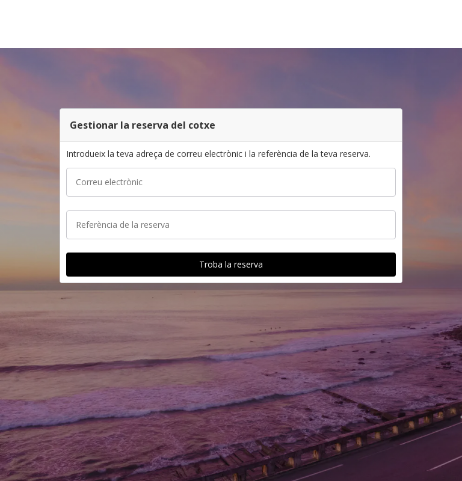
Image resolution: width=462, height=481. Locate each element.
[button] (449, 24)
